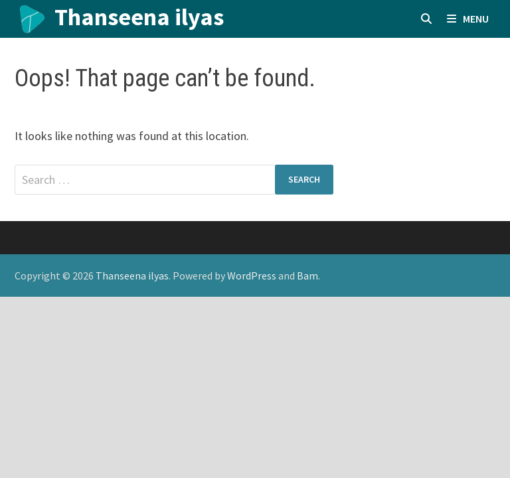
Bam (307, 275)
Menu (468, 18)
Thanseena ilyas (139, 17)
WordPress (251, 275)
